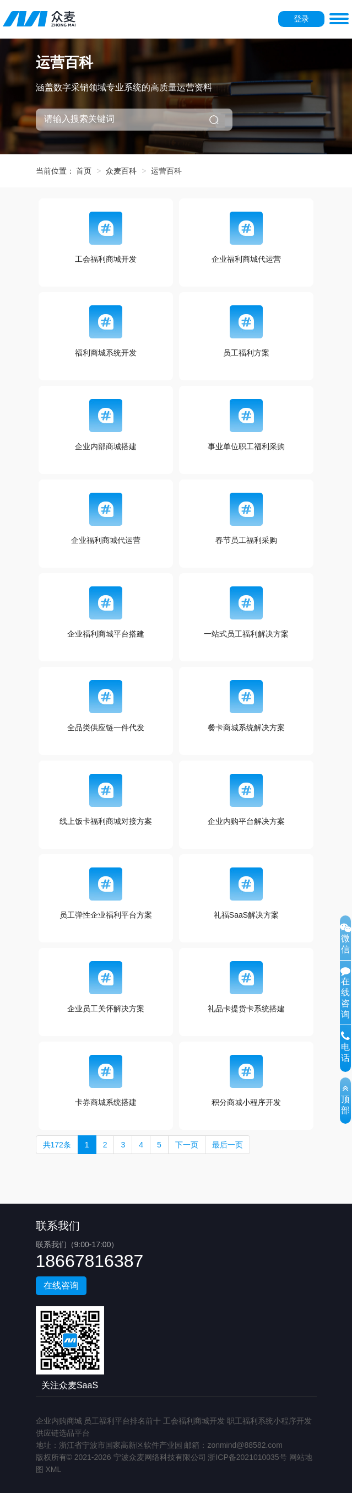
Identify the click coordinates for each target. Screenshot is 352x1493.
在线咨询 (61, 1285)
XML (53, 1469)
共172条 (57, 1144)
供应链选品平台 (63, 1433)
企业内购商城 (59, 1420)
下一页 (186, 1144)
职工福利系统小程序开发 (269, 1420)
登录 (301, 18)
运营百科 (166, 170)
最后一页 (227, 1144)
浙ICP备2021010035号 (247, 1457)
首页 (83, 170)
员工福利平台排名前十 (122, 1420)
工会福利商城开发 (194, 1420)
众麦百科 (121, 170)
